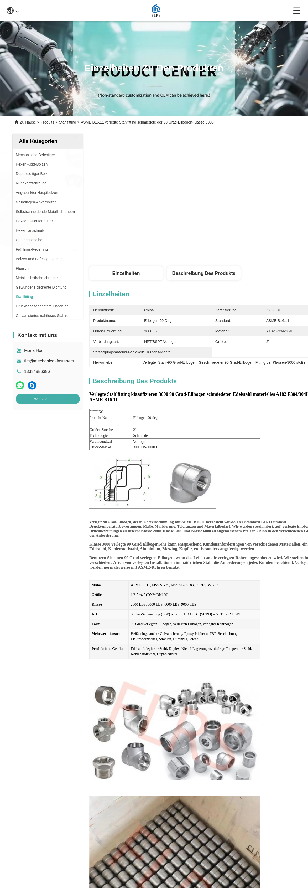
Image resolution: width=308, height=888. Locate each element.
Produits (47, 122)
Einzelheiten (126, 273)
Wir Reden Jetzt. (47, 399)
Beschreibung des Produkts (203, 273)
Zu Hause (28, 122)
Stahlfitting (67, 122)
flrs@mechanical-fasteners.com (53, 361)
